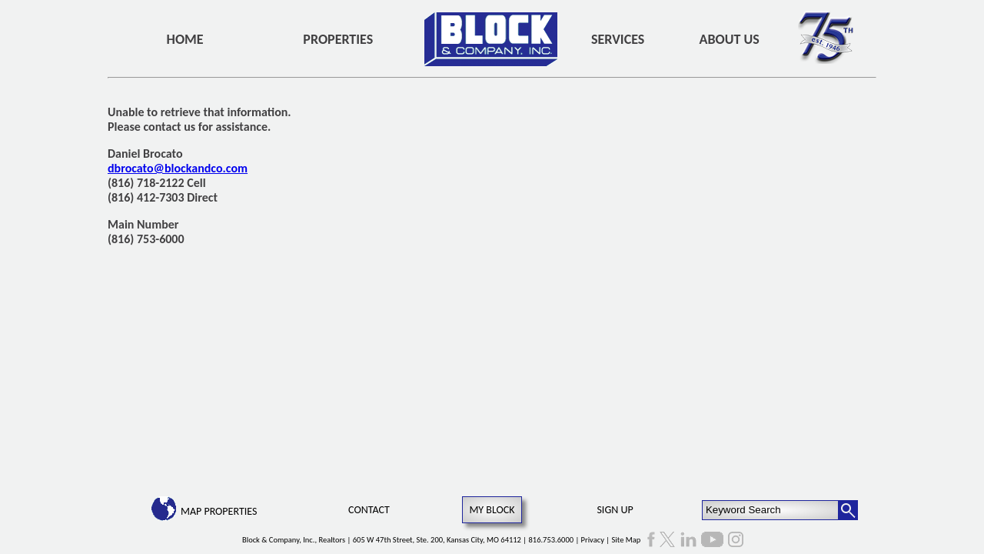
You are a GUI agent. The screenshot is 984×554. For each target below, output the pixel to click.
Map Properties (219, 511)
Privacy (592, 540)
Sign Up (615, 509)
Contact (369, 509)
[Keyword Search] (770, 510)
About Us (730, 39)
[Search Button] (848, 510)
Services (617, 39)
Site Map (626, 540)
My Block (491, 509)
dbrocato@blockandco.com (178, 168)
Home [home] (185, 39)
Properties (338, 39)
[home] (490, 39)
